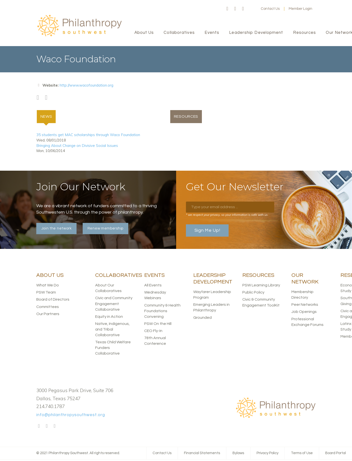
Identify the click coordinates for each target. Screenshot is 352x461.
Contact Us (270, 9)
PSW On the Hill (157, 324)
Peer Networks (304, 305)
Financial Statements (202, 453)
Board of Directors (52, 300)
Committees (47, 307)
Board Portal (335, 453)
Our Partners (47, 314)
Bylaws (238, 453)
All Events (153, 285)
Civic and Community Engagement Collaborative (113, 303)
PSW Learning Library (261, 285)
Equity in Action (109, 317)
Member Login (300, 9)
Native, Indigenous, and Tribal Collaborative (112, 329)
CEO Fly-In (153, 331)
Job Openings (304, 312)
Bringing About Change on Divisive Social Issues (77, 145)
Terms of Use (302, 453)
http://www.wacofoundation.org (86, 85)
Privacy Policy (267, 453)
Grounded (202, 318)
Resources (186, 117)
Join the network (56, 228)
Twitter (235, 9)
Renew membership (105, 228)
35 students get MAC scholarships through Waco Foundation (88, 135)
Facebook (227, 9)
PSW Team (46, 293)
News (48, 116)
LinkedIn (243, 9)
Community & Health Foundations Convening (162, 311)
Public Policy (253, 293)
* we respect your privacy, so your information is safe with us (227, 215)
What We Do (47, 285)
